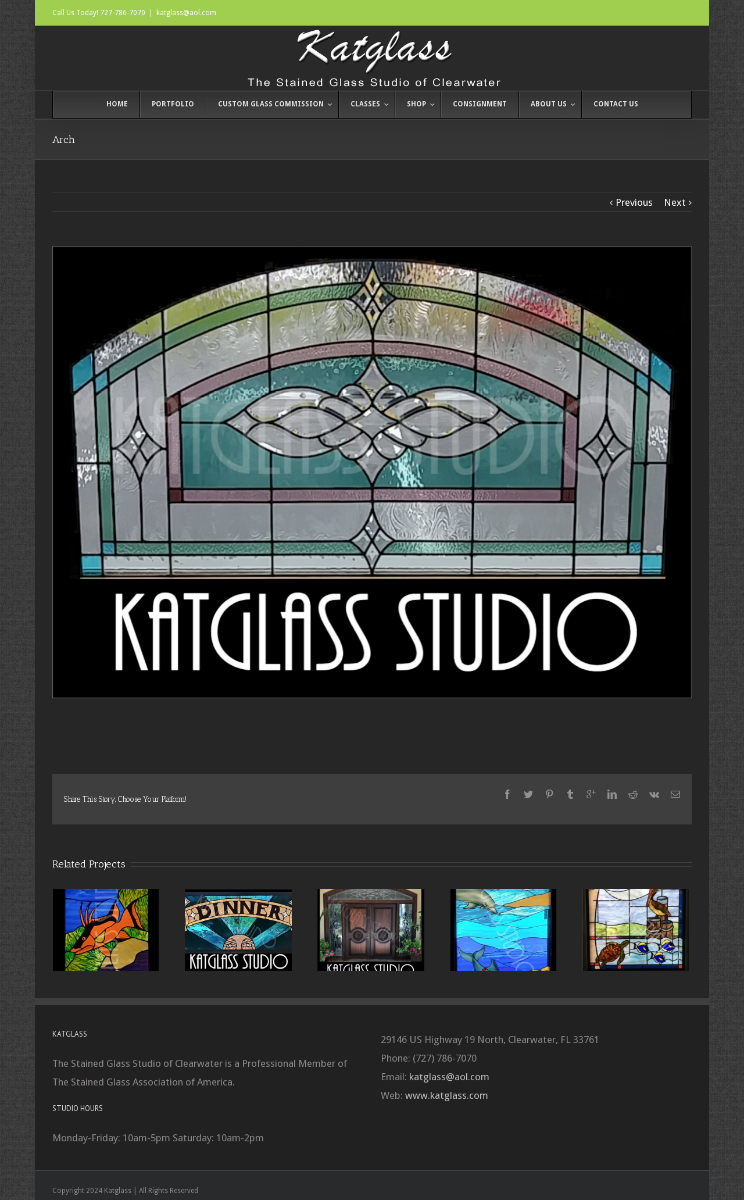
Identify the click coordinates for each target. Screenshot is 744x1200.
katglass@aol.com (186, 13)
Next (675, 202)
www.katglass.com (446, 1095)
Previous (634, 202)
